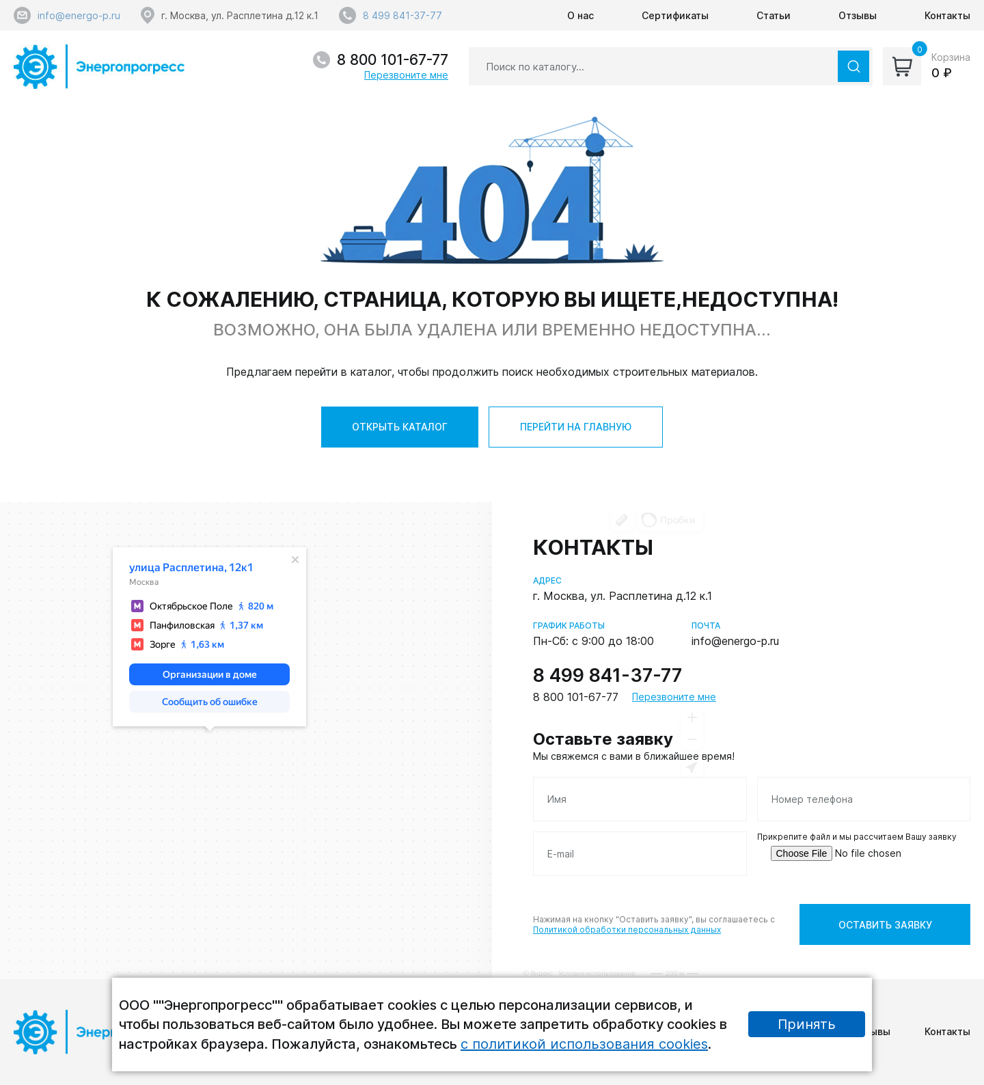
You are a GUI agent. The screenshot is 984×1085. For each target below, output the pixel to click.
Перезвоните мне (406, 75)
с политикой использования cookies (584, 1044)
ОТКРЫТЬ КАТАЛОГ (400, 426)
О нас (580, 15)
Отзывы (857, 15)
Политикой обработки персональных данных (627, 929)
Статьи (773, 15)
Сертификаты (675, 15)
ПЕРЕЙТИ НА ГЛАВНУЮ (575, 426)
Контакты (947, 15)
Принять (807, 1024)
